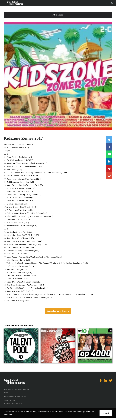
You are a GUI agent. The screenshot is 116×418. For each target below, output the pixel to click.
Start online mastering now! (58, 311)
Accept (106, 413)
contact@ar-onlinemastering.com (15, 396)
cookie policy (8, 414)
